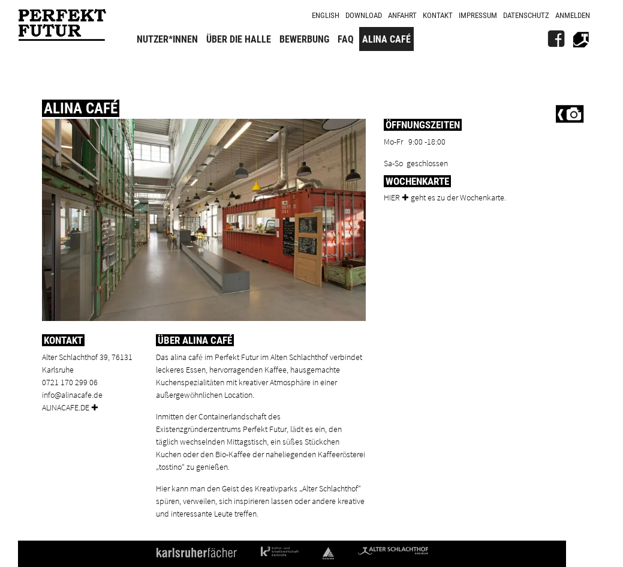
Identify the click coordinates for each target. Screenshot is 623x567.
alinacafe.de (65, 407)
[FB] (556, 39)
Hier (392, 197)
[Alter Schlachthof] (581, 39)
